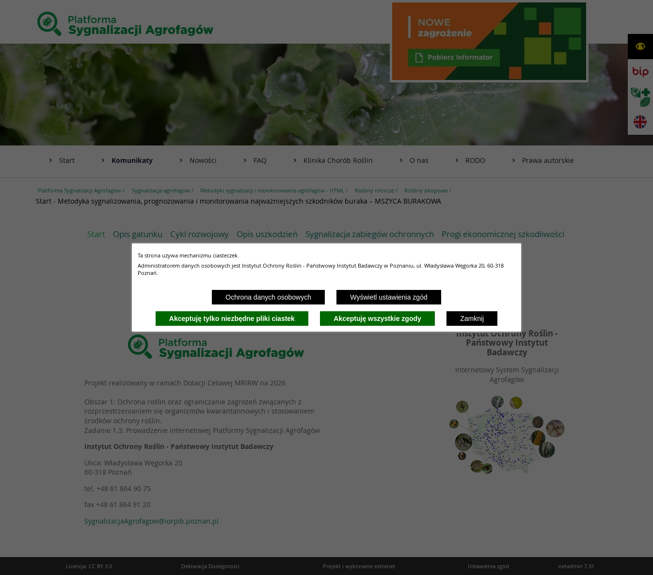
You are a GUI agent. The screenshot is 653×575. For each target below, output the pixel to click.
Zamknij (472, 318)
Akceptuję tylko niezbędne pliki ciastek (232, 318)
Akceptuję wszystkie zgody (377, 318)
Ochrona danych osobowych (268, 297)
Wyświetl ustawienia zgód (388, 297)
